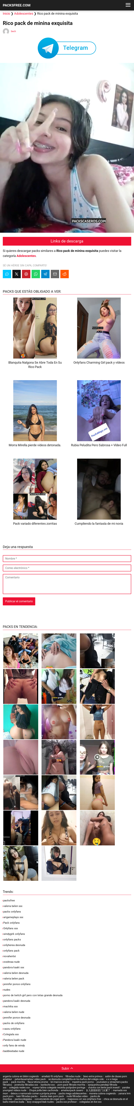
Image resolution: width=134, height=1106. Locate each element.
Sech (13, 31)
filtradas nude (72, 1076)
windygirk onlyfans (14, 934)
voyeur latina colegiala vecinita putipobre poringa (58, 1087)
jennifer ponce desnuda (16, 1017)
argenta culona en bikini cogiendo (21, 1076)
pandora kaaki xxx (13, 967)
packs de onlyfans (13, 1023)
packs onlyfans (12, 911)
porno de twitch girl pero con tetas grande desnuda (32, 995)
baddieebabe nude (13, 1051)
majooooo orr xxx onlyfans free (84, 1099)
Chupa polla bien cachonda (43, 1090)
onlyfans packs (12, 939)
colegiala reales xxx (19, 1087)
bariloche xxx (48, 1084)
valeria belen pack (13, 978)
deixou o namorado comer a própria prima (33, 1093)
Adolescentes (23, 13)
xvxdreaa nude (11, 961)
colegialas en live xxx (90, 1101)
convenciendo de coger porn (50, 1099)
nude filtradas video (77, 1096)
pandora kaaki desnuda (16, 1000)
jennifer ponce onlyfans (17, 984)
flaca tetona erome (38, 1082)
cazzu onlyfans (12, 1028)
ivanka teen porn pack (52, 1096)
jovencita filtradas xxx (26, 1084)
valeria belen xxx (12, 906)
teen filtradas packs (27, 1096)
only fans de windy (14, 1045)
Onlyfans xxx (10, 928)
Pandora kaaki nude (14, 1040)
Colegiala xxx (11, 1034)
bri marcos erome (60, 1082)
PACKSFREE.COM (17, 5)
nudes (6, 989)
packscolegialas (23, 1099)
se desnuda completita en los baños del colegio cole (76, 1079)
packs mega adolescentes (73, 1093)
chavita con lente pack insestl (104, 1087)
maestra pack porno (83, 1082)
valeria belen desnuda (15, 973)
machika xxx (10, 1006)
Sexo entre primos (92, 1076)
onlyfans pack (11, 950)
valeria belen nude (13, 1012)
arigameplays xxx (13, 917)
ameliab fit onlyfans (52, 1076)
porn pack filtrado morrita (71, 1084)
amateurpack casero (72, 1090)
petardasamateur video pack (30, 1079)
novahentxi (9, 956)
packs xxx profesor (66, 1101)
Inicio (6, 13)
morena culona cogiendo (102, 1093)
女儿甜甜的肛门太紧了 (98, 1090)
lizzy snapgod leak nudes (40, 1101)
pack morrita (18, 1082)
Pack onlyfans (11, 922)
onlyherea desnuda (14, 945)
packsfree (9, 900)
